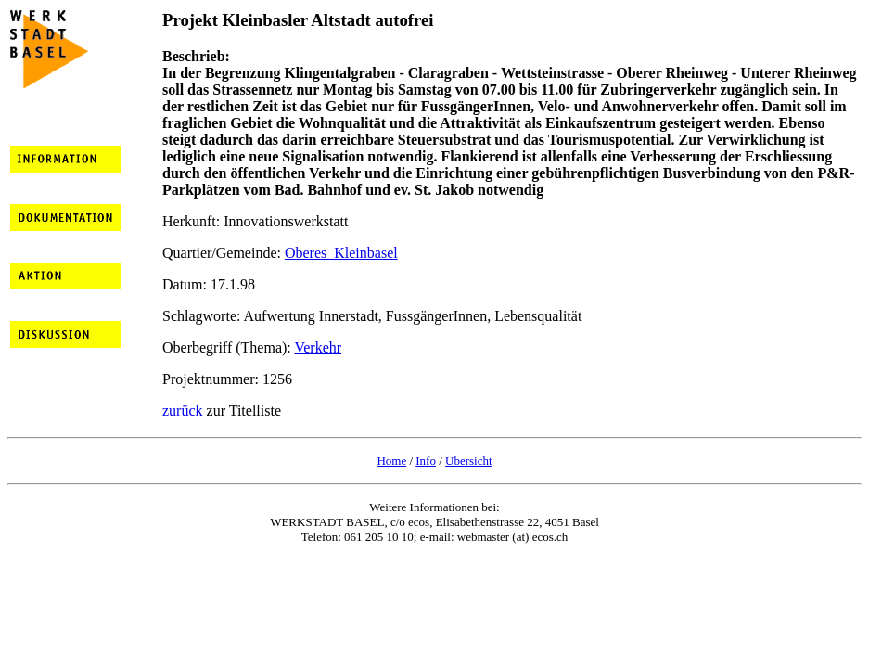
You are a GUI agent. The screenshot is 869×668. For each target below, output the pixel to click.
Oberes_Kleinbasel (341, 253)
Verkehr (317, 347)
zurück (182, 410)
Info (425, 461)
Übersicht (468, 461)
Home (391, 461)
